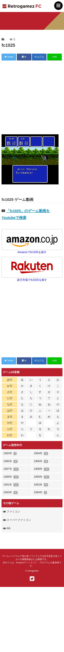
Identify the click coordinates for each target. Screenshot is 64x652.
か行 (9, 385)
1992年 (41, 484)
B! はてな (39, 56)
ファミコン (11, 511)
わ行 (9, 435)
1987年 (11, 469)
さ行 (9, 392)
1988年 (41, 469)
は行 (9, 410)
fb (24, 56)
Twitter (8, 56)
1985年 (10, 461)
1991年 (11, 484)
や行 (9, 422)
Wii (6, 528)
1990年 (41, 477)
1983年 (10, 453)
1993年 (10, 492)
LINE (54, 56)
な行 (9, 404)
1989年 (11, 477)
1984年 (41, 453)
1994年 (40, 492)
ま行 (9, 416)
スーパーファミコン (17, 519)
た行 (9, 398)
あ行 (9, 379)
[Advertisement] (32, 98)
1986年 (41, 461)
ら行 (9, 429)
